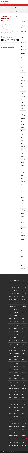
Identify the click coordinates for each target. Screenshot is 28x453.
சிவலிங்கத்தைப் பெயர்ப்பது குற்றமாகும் (23, 51)
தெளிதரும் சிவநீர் (23, 25)
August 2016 (22, 147)
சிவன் (2, 37)
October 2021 (22, 92)
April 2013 (22, 206)
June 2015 (22, 168)
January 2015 (22, 175)
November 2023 (23, 74)
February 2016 (22, 156)
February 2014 (22, 191)
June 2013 (22, 203)
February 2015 (22, 174)
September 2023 (23, 76)
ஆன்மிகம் (16, 36)
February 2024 (22, 73)
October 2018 (10, 328)
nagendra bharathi (23, 42)
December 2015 (23, 159)
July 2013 (10, 413)
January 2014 (22, 193)
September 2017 (23, 128)
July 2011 (22, 229)
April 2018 (10, 334)
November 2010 (11, 445)
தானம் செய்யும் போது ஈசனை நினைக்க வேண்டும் (23, 59)
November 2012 (23, 212)
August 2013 (22, 200)
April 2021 (22, 93)
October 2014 (10, 391)
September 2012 (11, 426)
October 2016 (10, 356)
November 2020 (23, 96)
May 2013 (22, 204)
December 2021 (23, 89)
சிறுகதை (22, 250)
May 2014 (22, 187)
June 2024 (22, 70)
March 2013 (22, 207)
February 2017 (10, 350)
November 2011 (23, 225)
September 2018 (23, 118)
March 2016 (22, 155)
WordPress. (5, 451)
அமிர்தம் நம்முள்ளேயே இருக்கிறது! (5, 40)
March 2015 (22, 172)
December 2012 (23, 210)
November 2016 (23, 143)
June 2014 (22, 185)
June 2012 (22, 219)
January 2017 (22, 140)
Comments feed (23, 268)
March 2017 (22, 137)
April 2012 (10, 432)
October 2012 (22, 213)
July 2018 (22, 121)
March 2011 (22, 232)
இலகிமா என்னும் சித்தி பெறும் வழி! (14, 40)
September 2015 (11, 375)
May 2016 (22, 152)
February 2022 (22, 87)
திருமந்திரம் (5, 1)
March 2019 (22, 111)
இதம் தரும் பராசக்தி (23, 31)
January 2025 (22, 67)
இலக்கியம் (22, 246)
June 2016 (22, 150)
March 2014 (22, 190)
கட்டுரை (22, 247)
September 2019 (23, 105)
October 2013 (22, 197)
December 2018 (23, 115)
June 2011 (22, 231)
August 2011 (22, 228)
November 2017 (11, 337)
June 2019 (10, 318)
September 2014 (23, 181)
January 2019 (22, 114)
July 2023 (10, 290)
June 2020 (22, 99)
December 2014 (11, 388)
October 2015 (22, 162)
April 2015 (22, 171)
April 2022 (22, 86)
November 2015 (11, 372)
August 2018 (10, 331)
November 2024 (23, 68)
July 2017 (22, 131)
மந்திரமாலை (11, 37)
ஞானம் (4, 37)
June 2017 (22, 133)
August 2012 (22, 216)
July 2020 (10, 309)
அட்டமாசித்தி (13, 36)
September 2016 (23, 146)
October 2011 (22, 226)
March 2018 (22, 124)
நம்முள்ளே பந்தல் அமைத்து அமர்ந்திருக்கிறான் (23, 55)
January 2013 (22, 209)
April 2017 (22, 136)
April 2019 (22, 109)
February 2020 (22, 102)
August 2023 (22, 77)
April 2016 (22, 153)
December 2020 (23, 95)
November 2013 (11, 407)
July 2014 (22, 184)
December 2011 (23, 223)
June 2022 (10, 296)
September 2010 (23, 235)
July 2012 (10, 429)
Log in (21, 265)
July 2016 (22, 149)
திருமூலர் (9, 37)
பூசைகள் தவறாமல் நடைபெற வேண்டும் (23, 44)
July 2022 (22, 83)
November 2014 (23, 178)
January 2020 (10, 315)
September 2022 (11, 293)
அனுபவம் (22, 244)
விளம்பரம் (22, 257)
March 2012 (22, 222)
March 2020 (10, 312)
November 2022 (23, 80)
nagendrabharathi (23, 53)
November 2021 (23, 90)
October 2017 (22, 127)
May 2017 (22, 134)
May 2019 (22, 108)
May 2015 (22, 169)
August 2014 (10, 394)
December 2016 (11, 353)
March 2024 (22, 71)
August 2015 (22, 165)
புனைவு (22, 256)
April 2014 (22, 188)
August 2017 (22, 130)
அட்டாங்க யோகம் (10, 11)
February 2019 (22, 112)
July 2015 (22, 166)
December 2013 (23, 194)
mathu (21, 46)
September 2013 (11, 410)
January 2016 (10, 369)
